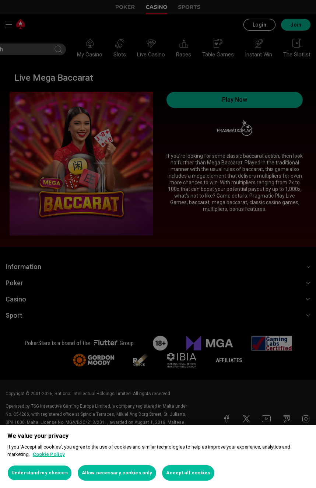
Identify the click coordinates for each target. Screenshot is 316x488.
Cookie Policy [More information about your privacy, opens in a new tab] (49, 454)
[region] (158, 456)
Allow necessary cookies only (117, 472)
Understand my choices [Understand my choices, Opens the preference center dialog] (39, 472)
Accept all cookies (188, 472)
